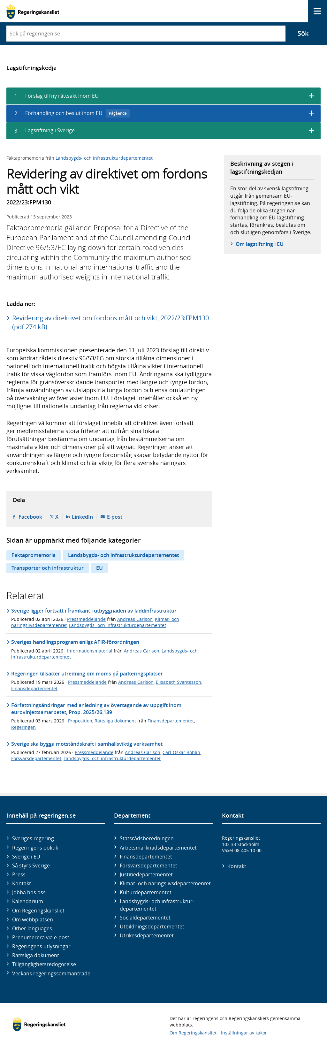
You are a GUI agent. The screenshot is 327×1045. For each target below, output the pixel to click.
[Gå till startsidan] (32, 11)
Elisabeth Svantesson (178, 682)
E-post (114, 516)
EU (99, 567)
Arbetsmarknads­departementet (158, 847)
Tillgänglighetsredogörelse (44, 964)
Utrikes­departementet (147, 935)
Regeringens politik (35, 847)
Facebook (30, 516)
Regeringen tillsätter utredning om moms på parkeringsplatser (87, 673)
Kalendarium (27, 901)
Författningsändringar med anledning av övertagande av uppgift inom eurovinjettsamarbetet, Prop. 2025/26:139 (96, 709)
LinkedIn (82, 516)
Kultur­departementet (145, 892)
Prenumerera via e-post (40, 937)
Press (19, 874)
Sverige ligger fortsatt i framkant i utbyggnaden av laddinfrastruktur (94, 610)
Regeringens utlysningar (41, 946)
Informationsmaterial (89, 651)
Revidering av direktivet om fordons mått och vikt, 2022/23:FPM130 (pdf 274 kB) (110, 322)
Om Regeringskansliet (38, 910)
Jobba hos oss (29, 892)
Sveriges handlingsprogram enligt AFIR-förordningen (75, 641)
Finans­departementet (146, 856)
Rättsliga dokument (115, 721)
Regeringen (23, 727)
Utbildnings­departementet (152, 926)
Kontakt (21, 883)
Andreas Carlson (135, 619)
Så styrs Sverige (31, 865)
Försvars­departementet (148, 865)
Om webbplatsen (32, 919)
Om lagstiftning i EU (260, 244)
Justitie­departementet (146, 874)
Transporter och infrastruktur (47, 567)
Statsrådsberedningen (147, 838)
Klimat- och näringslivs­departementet (165, 883)
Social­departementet (145, 917)
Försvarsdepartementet (36, 758)
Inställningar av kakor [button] (244, 1033)
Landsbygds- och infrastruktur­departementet (157, 905)
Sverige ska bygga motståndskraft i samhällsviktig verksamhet (87, 743)
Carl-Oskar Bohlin (181, 752)
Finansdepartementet (34, 688)
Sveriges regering (33, 838)
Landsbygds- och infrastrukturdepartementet (104, 158)
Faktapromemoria (33, 555)
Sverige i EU (26, 856)
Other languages (32, 928)
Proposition (80, 721)
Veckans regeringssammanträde (51, 973)
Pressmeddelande (86, 619)
